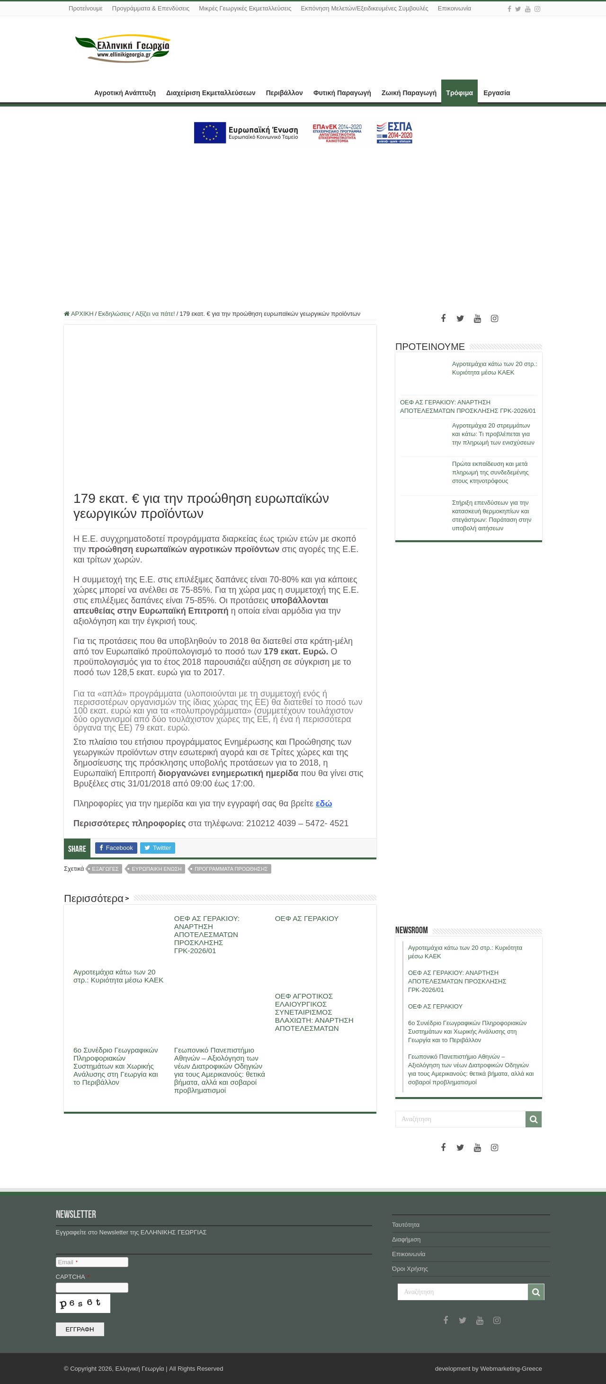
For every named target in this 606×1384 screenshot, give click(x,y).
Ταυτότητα (405, 1224)
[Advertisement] (303, 223)
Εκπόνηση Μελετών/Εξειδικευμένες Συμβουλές (364, 8)
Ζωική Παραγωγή (409, 93)
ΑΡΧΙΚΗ (76, 92)
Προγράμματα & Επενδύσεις (151, 8)
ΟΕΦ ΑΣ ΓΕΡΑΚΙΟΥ (307, 918)
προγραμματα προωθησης (231, 869)
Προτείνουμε (86, 8)
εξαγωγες (105, 869)
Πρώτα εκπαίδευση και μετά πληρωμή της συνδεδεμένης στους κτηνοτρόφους (490, 472)
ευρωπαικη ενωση (156, 869)
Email (68, 1262)
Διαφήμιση (406, 1239)
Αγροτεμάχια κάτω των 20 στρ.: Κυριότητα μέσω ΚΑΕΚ (118, 976)
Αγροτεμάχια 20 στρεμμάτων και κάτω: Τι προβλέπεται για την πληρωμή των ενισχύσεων (493, 434)
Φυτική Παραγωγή (342, 93)
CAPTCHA (72, 1276)
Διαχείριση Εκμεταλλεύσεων (211, 93)
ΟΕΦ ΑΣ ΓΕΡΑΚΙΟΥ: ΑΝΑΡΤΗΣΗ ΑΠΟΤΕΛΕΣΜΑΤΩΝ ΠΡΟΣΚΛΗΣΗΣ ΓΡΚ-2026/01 (207, 934)
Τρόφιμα (459, 93)
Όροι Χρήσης (410, 1268)
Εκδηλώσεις (114, 313)
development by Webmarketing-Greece (488, 1368)
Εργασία (496, 93)
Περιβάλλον (284, 93)
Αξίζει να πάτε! (155, 313)
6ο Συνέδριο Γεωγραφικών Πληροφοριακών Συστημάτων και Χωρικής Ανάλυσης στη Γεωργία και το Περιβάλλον (115, 1066)
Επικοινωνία (455, 8)
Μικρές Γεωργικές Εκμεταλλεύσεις (245, 8)
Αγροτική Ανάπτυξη (125, 93)
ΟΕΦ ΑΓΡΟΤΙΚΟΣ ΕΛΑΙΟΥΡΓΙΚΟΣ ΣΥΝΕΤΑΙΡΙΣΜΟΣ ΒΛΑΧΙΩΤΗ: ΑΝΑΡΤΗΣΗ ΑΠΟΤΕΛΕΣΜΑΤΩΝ (314, 1012)
